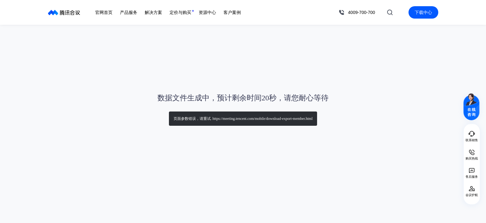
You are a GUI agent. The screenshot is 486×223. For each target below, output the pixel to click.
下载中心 (423, 12)
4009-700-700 (361, 12)
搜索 (390, 12)
